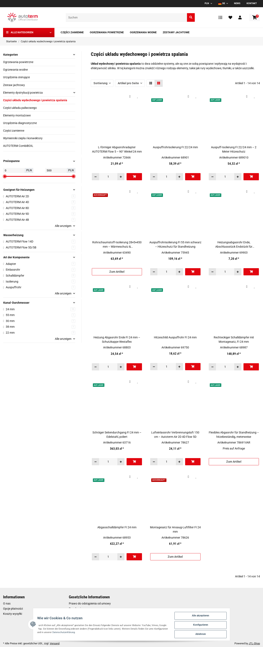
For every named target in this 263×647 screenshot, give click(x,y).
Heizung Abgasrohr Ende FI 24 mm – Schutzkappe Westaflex (116, 339)
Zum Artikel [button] (117, 271)
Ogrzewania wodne (15, 69)
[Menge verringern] (95, 176)
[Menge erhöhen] (121, 176)
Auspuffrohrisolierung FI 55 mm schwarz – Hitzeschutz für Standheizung (175, 244)
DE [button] (221, 3)
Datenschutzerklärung (35, 631)
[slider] (5, 176)
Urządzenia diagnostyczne (20, 123)
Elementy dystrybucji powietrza (23, 92)
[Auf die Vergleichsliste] (130, 96)
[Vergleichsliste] (220, 17)
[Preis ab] (14, 170)
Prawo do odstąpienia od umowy (90, 603)
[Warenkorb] (254, 17)
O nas (6, 603)
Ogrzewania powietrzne (18, 62)
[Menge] (108, 176)
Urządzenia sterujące (16, 77)
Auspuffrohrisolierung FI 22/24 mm (175, 147)
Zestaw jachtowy (14, 85)
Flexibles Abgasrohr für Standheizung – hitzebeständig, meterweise (234, 434)
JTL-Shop (254, 643)
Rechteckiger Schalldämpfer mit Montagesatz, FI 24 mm (234, 339)
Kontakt (252, 3)
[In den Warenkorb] (134, 176)
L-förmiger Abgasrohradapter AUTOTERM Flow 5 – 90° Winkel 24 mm (117, 149)
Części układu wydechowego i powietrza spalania (35, 100)
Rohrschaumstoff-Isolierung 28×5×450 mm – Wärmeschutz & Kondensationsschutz (117, 245)
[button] (240, 17)
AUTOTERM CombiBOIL (18, 145)
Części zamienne (13, 130)
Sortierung (100, 83)
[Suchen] (126, 17)
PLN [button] (207, 3)
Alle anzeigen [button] (63, 226)
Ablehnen (215, 633)
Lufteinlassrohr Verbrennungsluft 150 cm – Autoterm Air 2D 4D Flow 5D (175, 434)
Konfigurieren (216, 623)
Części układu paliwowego (20, 107)
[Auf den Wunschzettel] (138, 96)
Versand (54, 643)
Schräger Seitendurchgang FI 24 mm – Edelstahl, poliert (116, 434)
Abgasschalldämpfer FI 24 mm (116, 527)
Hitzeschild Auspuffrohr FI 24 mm (175, 337)
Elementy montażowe (17, 115)
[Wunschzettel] (230, 17)
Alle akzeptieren (215, 613)
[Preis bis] (56, 170)
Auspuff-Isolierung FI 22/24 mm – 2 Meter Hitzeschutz (233, 149)
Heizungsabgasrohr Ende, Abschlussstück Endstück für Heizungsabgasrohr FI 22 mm (234, 245)
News (237, 3)
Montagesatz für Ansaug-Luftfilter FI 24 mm (175, 529)
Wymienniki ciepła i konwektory (23, 138)
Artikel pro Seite (128, 83)
